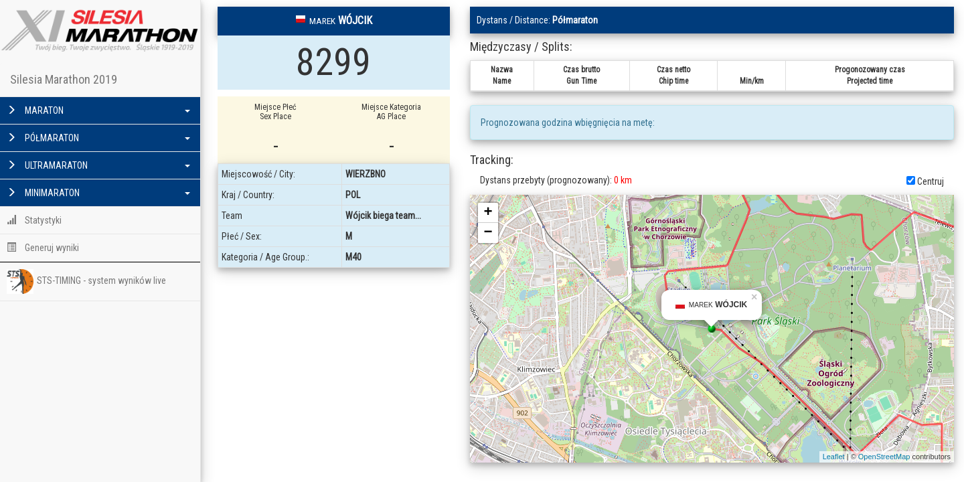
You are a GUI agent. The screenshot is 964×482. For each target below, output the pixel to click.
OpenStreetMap (884, 457)
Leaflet (834, 457)
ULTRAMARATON (98, 165)
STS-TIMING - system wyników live (86, 281)
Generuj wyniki (43, 247)
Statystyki (34, 220)
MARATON (98, 110)
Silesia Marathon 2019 (63, 79)
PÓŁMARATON (98, 138)
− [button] (488, 233)
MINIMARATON (98, 192)
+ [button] (488, 213)
